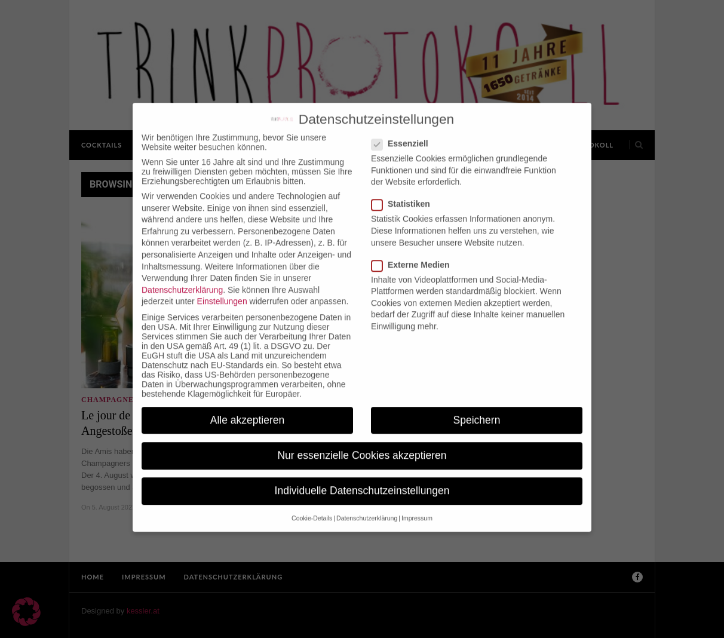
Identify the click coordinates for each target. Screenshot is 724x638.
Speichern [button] (477, 407)
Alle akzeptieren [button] (247, 407)
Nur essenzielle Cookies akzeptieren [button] (361, 442)
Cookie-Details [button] (312, 505)
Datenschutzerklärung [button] (366, 505)
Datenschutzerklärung (182, 276)
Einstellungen (222, 288)
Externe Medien (414, 251)
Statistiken (404, 191)
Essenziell (403, 131)
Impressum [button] (416, 505)
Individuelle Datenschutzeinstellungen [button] (362, 478)
